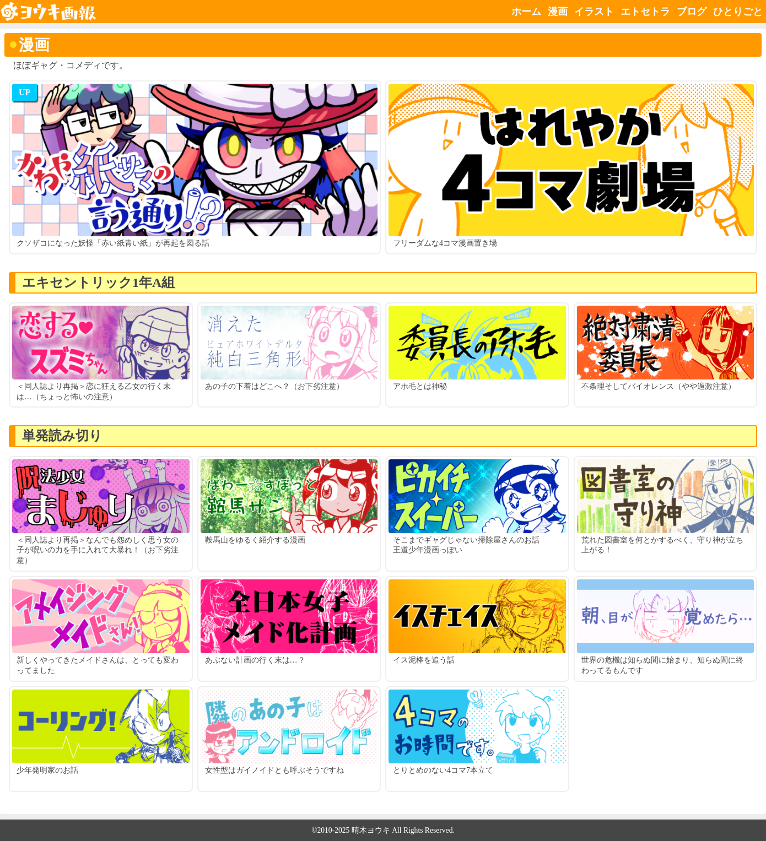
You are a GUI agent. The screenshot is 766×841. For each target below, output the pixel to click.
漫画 (558, 11)
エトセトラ (645, 11)
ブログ (691, 11)
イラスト (594, 11)
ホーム (526, 11)
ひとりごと (738, 11)
